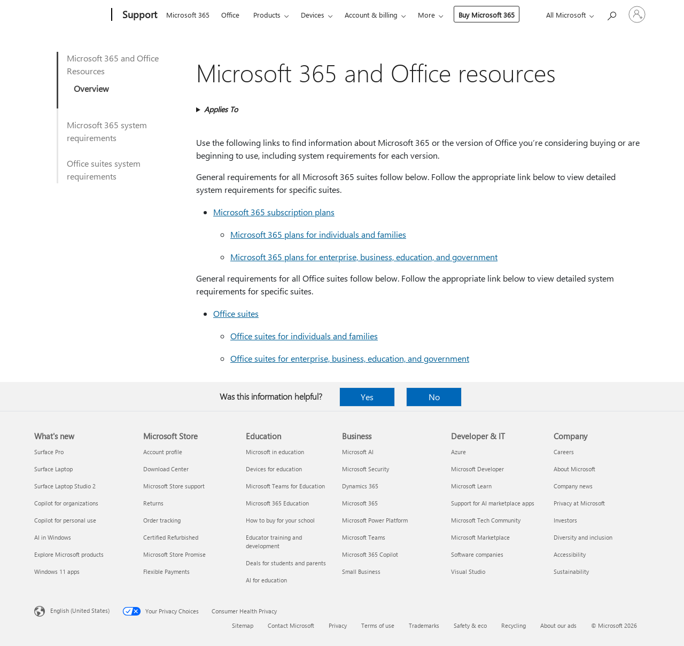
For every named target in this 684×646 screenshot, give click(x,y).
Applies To (221, 109)
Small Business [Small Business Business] (361, 571)
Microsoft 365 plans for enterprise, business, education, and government (364, 256)
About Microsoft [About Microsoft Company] (574, 469)
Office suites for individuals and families (304, 335)
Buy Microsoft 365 (486, 14)
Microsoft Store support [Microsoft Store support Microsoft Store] (174, 486)
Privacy (338, 625)
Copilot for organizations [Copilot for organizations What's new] (66, 503)
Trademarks (424, 625)
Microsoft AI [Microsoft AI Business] (358, 452)
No (434, 396)
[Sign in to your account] (637, 14)
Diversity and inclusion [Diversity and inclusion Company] (583, 537)
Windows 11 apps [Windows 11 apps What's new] (57, 571)
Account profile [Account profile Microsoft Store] (162, 452)
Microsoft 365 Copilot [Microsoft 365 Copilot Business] (370, 554)
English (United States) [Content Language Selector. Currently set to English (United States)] (80, 610)
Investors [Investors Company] (565, 520)
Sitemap (242, 625)
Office (230, 14)
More (426, 14)
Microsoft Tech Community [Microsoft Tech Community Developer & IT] (485, 520)
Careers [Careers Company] (564, 452)
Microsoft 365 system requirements (107, 131)
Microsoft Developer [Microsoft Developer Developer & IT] (477, 469)
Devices (312, 14)
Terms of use (377, 625)
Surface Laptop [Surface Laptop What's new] (53, 469)
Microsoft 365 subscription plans (274, 211)
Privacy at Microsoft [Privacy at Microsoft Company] (579, 503)
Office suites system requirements (104, 170)
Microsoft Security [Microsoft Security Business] (365, 469)
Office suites (236, 313)
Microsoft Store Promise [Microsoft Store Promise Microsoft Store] (174, 554)
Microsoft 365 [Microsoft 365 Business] (360, 503)
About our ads (558, 625)
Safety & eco (470, 625)
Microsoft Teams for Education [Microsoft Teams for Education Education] (285, 486)
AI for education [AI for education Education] (266, 580)
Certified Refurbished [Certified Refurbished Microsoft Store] (170, 537)
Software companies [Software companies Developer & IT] (477, 554)
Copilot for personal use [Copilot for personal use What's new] (65, 520)
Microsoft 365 (187, 14)
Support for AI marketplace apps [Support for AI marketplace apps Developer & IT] (492, 503)
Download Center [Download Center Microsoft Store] (166, 469)
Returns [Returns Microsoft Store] (153, 503)
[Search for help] (611, 14)
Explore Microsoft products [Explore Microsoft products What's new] (69, 554)
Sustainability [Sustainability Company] (571, 571)
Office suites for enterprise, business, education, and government (349, 358)
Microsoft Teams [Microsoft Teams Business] (363, 537)
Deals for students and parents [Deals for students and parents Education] (286, 563)
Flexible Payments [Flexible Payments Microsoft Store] (166, 571)
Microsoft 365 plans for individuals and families (318, 234)
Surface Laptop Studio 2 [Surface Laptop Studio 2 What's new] (65, 486)
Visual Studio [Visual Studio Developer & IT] (468, 571)
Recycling (513, 625)
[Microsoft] (70, 15)
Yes (367, 396)
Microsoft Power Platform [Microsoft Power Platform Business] (375, 520)
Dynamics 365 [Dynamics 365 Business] (360, 486)
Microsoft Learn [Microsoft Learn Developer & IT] (471, 486)
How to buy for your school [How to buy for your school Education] (280, 520)
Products (267, 14)
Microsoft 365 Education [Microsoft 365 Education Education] (277, 503)
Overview (91, 88)
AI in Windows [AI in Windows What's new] (52, 537)
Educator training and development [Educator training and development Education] (274, 541)
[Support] (138, 15)
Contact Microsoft (291, 625)
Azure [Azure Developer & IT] (458, 452)
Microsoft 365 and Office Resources (113, 64)
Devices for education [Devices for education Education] (274, 469)
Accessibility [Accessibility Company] (570, 554)
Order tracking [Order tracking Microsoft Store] (162, 520)
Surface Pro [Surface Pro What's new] (49, 452)
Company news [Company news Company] (573, 486)
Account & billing (371, 14)
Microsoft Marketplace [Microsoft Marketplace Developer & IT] (480, 537)
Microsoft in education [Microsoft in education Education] (275, 452)
